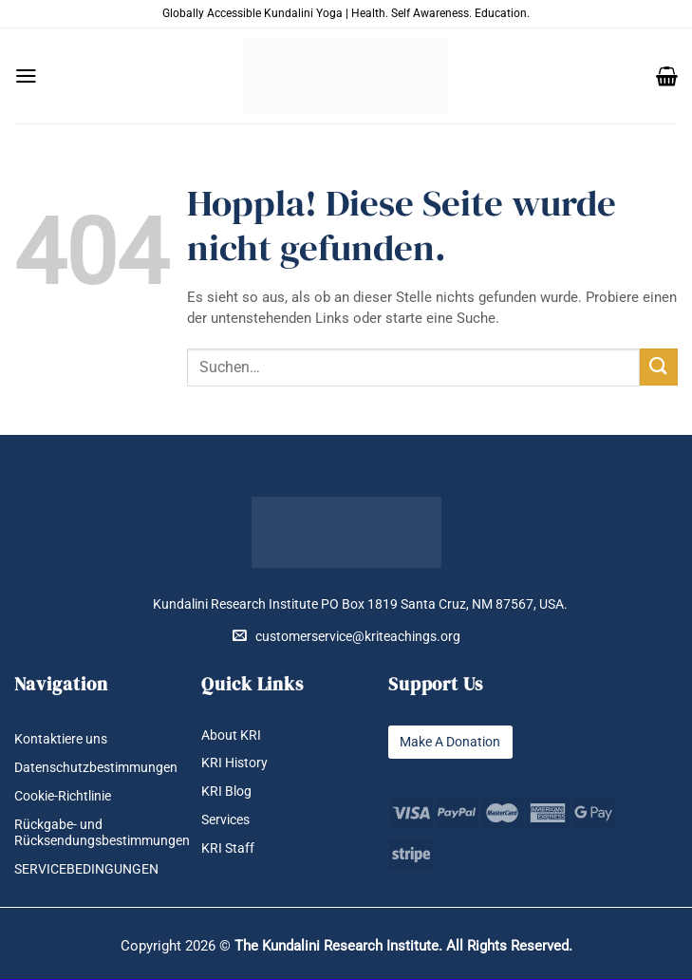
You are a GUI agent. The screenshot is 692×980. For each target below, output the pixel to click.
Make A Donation (450, 742)
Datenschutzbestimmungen (96, 768)
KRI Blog (226, 792)
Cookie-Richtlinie (62, 796)
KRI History (234, 764)
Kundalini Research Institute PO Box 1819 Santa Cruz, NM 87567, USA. (360, 604)
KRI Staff (227, 849)
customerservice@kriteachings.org (346, 636)
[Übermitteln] (659, 367)
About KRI (231, 735)
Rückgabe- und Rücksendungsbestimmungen (102, 834)
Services (225, 821)
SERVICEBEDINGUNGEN (86, 870)
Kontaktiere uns (60, 739)
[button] (26, 76)
